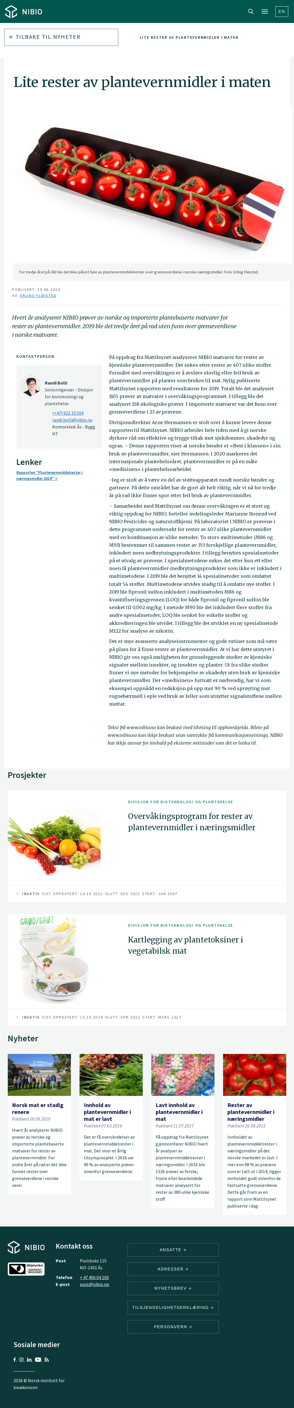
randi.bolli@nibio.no (72, 420)
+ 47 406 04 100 (94, 1277)
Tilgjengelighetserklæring (173, 1307)
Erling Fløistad (38, 295)
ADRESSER (173, 1269)
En (281, 11)
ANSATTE (173, 1249)
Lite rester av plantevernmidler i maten (189, 37)
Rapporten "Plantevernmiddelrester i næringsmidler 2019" (49, 475)
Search (251, 11)
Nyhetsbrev (173, 1288)
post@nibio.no (94, 1284)
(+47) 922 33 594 (68, 413)
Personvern (173, 1326)
